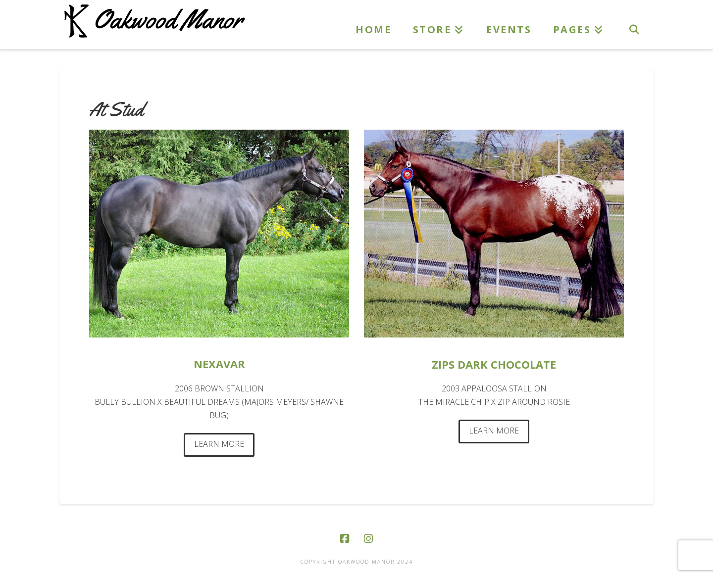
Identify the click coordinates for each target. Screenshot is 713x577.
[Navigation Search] (634, 24)
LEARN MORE (219, 443)
